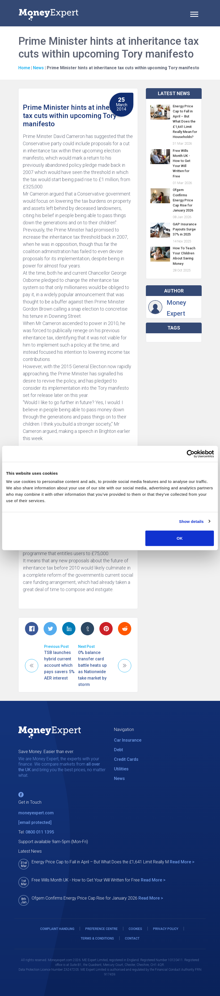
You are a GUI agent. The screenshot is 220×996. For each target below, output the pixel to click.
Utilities (121, 768)
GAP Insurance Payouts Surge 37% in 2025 (185, 229)
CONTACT (132, 938)
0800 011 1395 (40, 832)
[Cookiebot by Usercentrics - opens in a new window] (190, 454)
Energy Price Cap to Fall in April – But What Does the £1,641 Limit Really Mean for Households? (185, 121)
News (38, 67)
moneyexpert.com (36, 812)
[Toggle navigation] (194, 14)
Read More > (182, 861)
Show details (191, 521)
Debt (118, 749)
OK (180, 538)
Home (24, 67)
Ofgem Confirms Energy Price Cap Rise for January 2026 (183, 200)
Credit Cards (126, 759)
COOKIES (135, 929)
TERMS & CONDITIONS (97, 938)
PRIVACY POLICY (165, 929)
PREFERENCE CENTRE (101, 929)
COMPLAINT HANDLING (57, 929)
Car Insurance (127, 740)
